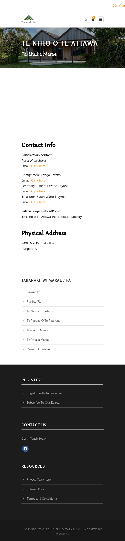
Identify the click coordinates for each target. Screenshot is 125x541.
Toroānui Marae (37, 330)
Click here (38, 166)
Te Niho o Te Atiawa (40, 311)
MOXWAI (62, 533)
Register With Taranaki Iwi (44, 393)
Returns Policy (36, 489)
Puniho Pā (34, 301)
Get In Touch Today (34, 438)
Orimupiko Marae (38, 349)
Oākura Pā (33, 292)
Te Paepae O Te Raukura (43, 320)
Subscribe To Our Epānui (43, 402)
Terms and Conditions (42, 498)
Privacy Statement (39, 479)
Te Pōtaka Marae (38, 340)
